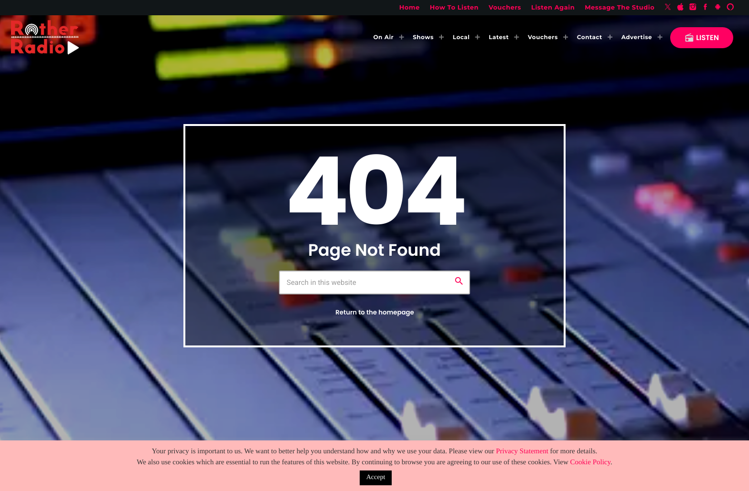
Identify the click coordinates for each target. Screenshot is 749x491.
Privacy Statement (522, 451)
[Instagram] (693, 7)
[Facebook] (705, 7)
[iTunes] (680, 7)
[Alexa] (730, 7)
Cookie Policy (590, 462)
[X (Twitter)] (668, 7)
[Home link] (45, 37)
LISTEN (702, 38)
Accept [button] (375, 477)
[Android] (718, 7)
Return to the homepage (374, 312)
